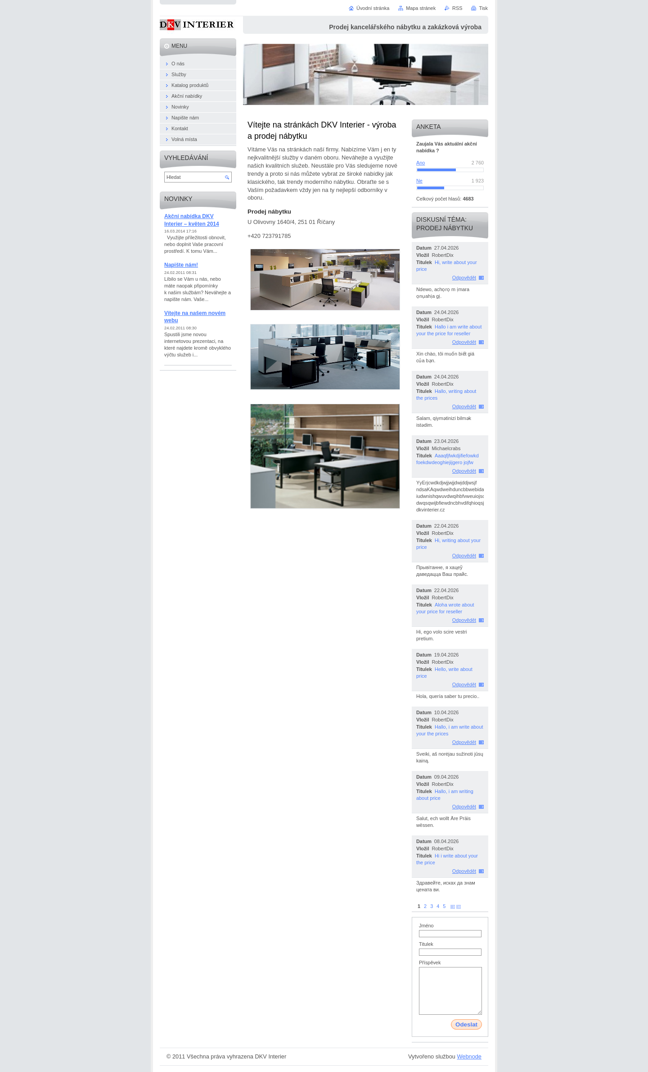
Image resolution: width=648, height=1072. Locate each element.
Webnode (469, 1056)
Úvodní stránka (372, 8)
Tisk (483, 8)
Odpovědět (464, 277)
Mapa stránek (421, 8)
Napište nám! (181, 265)
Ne (419, 180)
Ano (420, 162)
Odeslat (466, 1024)
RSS (457, 8)
